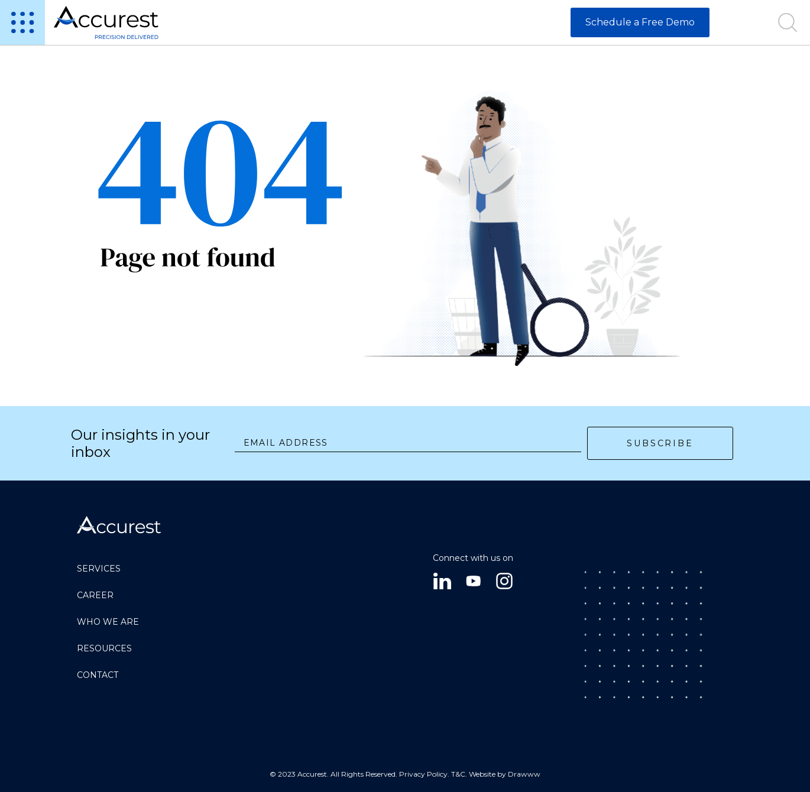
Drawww (524, 774)
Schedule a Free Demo (640, 22)
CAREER (95, 595)
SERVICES (99, 568)
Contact (97, 675)
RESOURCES (104, 648)
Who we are (108, 621)
